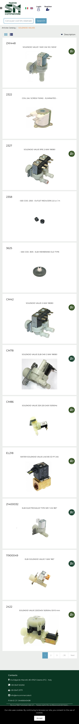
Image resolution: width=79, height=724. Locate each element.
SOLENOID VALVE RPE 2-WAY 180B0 (39, 149)
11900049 (12, 555)
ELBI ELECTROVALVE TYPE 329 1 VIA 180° (39, 508)
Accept (40, 718)
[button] (41, 20)
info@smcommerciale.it (21, 695)
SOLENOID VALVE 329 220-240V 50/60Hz (39, 405)
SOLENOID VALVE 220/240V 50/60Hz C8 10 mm (39, 610)
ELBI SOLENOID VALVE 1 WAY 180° (39, 559)
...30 (64, 655)
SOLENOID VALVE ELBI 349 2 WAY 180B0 (39, 354)
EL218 (9, 453)
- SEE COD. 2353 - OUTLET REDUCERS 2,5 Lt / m (39, 201)
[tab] (7, 34)
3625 (9, 248)
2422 (9, 606)
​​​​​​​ (26, 8)
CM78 (9, 350)
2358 (9, 196)
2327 (9, 145)
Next (73, 655)
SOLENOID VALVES (26, 28)
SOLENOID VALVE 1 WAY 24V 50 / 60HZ (39, 47)
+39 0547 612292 (18, 685)
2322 (9, 94)
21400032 (12, 504)
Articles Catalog (9, 28)
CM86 (10, 401)
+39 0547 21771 (16, 690)
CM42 (10, 299)
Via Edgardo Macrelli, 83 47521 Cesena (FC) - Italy (31, 680)
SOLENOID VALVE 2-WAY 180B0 (39, 303)
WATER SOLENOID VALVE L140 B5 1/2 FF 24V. (39, 457)
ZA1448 (11, 43)
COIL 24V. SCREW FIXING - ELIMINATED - (39, 98)
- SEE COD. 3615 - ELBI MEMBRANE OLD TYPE (39, 252)
